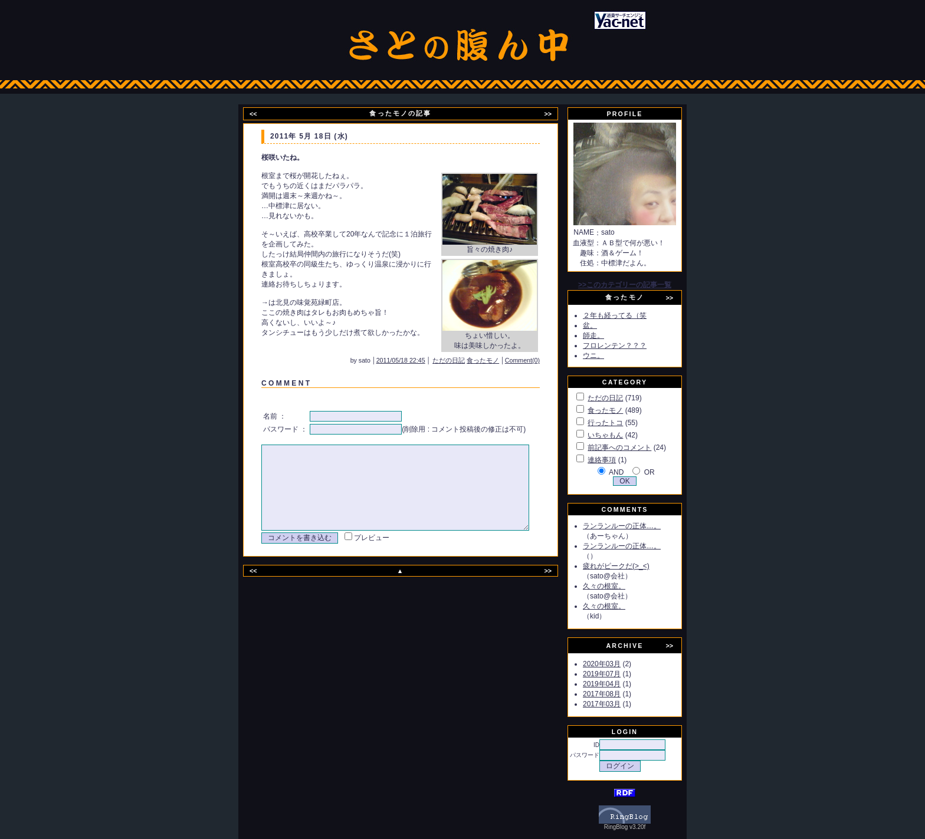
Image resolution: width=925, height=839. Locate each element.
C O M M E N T (284, 383)
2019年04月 (615, 684)
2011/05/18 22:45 (416, 360)
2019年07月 (615, 674)
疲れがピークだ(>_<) (629, 566)
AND (629, 472)
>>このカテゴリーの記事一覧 (638, 285)
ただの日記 (464, 360)
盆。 (603, 325)
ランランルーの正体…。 (635, 526)
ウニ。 (607, 355)
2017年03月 (615, 704)
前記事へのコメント (633, 447)
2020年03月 (615, 664)
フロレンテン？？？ (628, 345)
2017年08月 (615, 694)
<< (260, 113)
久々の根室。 (617, 586)
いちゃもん (619, 435)
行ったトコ (619, 423)
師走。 (607, 335)
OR (663, 472)
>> (555, 113)
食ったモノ (499, 360)
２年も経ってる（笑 (628, 315)
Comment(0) (538, 360)
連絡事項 (615, 460)
